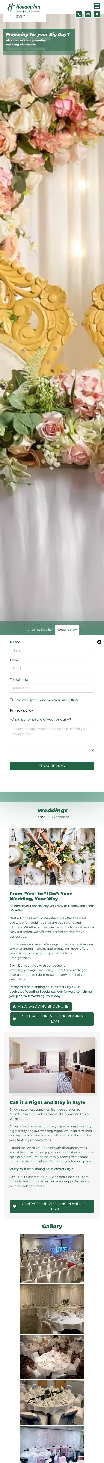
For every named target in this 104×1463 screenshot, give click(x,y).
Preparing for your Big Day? (37, 34)
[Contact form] (88, 14)
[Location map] (97, 14)
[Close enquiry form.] (99, 642)
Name (15, 642)
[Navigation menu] (97, 6)
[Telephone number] (79, 14)
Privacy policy (21, 710)
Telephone (19, 680)
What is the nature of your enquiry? (40, 720)
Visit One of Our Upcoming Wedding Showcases (25, 42)
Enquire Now (52, 766)
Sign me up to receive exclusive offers (44, 700)
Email (15, 660)
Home (40, 817)
